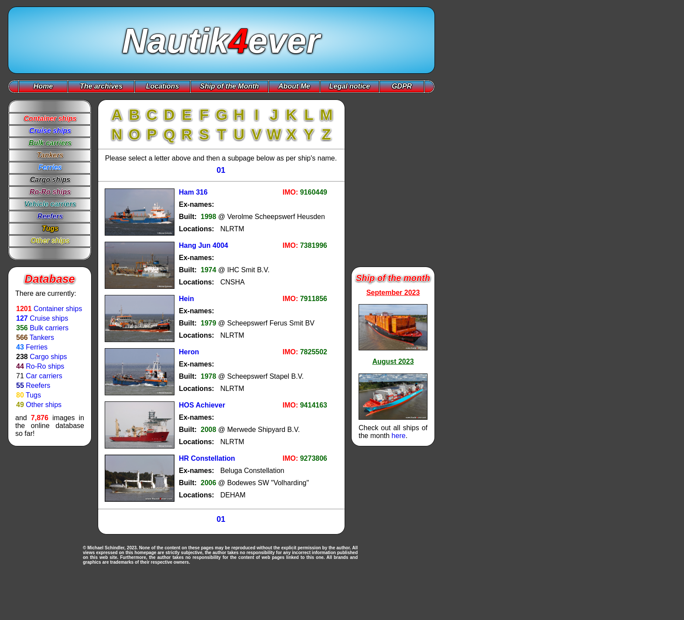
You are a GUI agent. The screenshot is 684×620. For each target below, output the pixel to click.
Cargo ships (48, 356)
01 (220, 170)
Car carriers (44, 376)
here (399, 435)
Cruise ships (49, 318)
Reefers (38, 385)
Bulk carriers (49, 328)
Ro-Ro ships (45, 366)
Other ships (44, 404)
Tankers (42, 337)
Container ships (58, 308)
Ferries (37, 347)
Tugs (33, 395)
